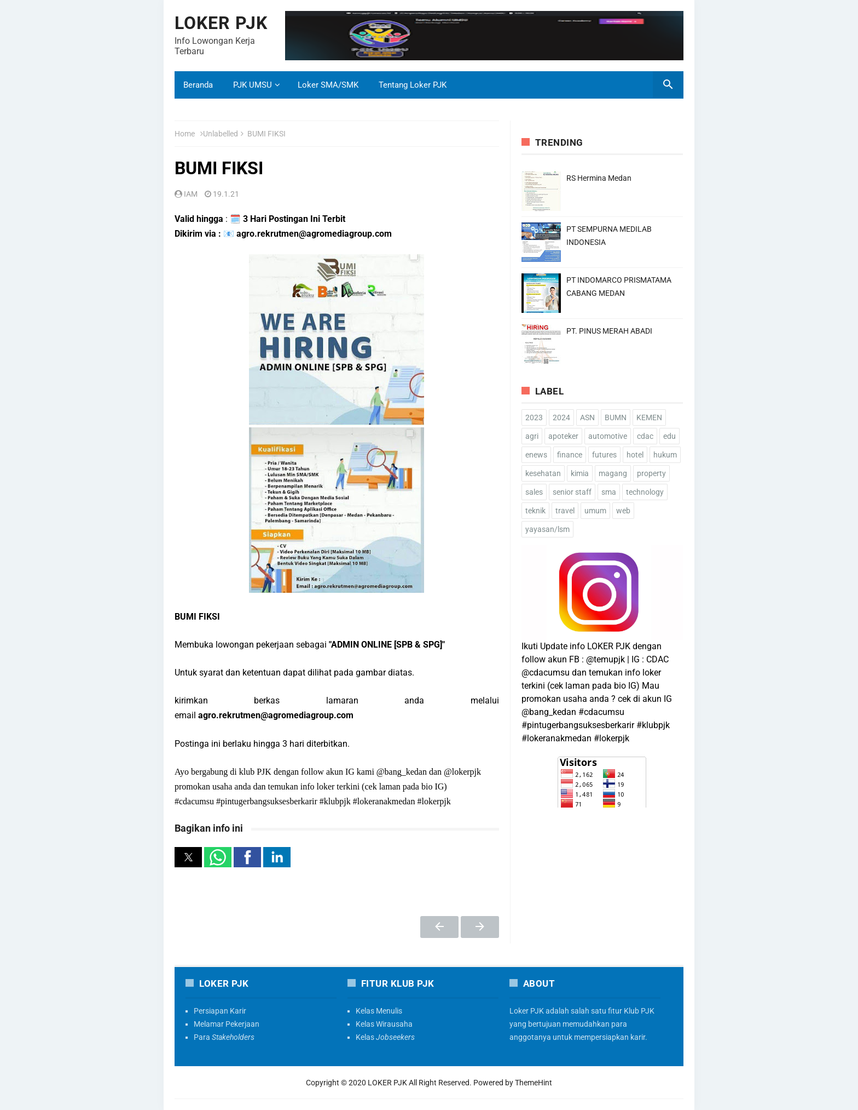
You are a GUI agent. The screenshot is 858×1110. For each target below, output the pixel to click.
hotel (635, 454)
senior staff (572, 492)
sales (534, 492)
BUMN (616, 417)
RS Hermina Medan (598, 178)
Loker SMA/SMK (328, 85)
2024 (561, 417)
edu (669, 436)
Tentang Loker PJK (413, 85)
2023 (534, 417)
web (623, 510)
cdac (645, 436)
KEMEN (649, 417)
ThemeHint (533, 1082)
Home (185, 133)
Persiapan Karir (220, 1010)
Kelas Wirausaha (384, 1024)
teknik (535, 510)
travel (565, 510)
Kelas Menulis (379, 1010)
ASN (587, 417)
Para (224, 1037)
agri (531, 436)
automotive (607, 436)
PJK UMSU (252, 85)
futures (604, 454)
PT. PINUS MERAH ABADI (609, 331)
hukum (665, 454)
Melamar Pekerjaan (226, 1024)
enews (536, 454)
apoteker (563, 436)
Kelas (385, 1037)
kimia (580, 473)
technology (645, 492)
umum (595, 510)
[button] (188, 857)
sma (608, 492)
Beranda (198, 85)
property (651, 473)
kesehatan (543, 473)
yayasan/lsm (547, 529)
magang (613, 473)
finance (569, 454)
